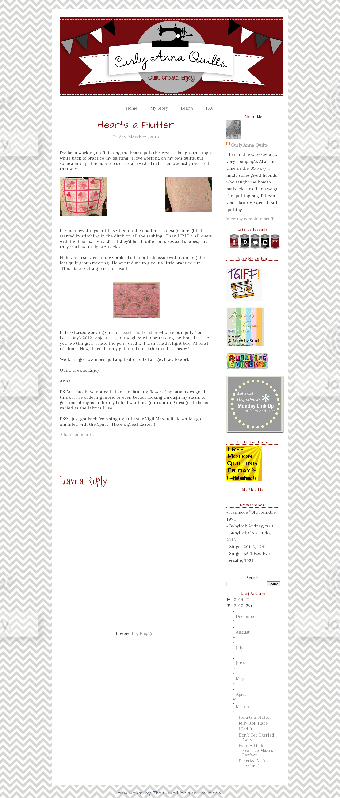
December (246, 616)
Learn (187, 108)
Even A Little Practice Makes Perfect (256, 750)
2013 (239, 605)
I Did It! (246, 729)
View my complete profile (251, 218)
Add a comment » (77, 434)
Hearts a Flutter (255, 717)
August (243, 632)
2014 (239, 599)
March (242, 706)
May (240, 678)
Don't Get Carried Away (256, 737)
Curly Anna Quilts (249, 145)
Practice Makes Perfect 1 (254, 763)
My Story (159, 108)
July (239, 647)
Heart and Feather (138, 332)
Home (132, 108)
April (241, 694)
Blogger (147, 633)
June (240, 663)
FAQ (210, 108)
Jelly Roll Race (253, 723)
